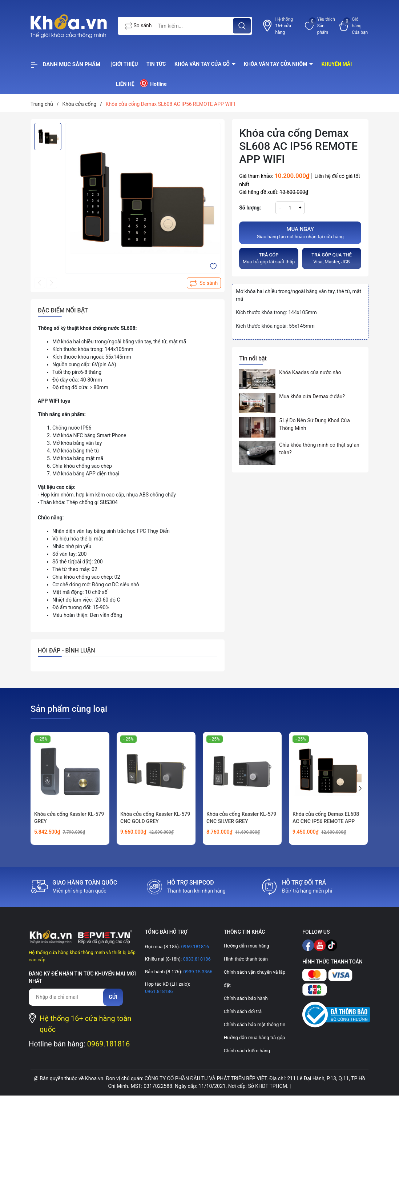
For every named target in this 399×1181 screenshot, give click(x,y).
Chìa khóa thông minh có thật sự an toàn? (319, 448)
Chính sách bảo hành (246, 998)
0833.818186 (196, 959)
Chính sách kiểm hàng (247, 1050)
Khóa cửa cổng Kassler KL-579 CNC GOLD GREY (155, 817)
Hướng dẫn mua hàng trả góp (254, 1037)
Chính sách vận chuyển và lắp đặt (255, 978)
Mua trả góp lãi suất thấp (269, 258)
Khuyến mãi (336, 64)
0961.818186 (159, 991)
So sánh (138, 26)
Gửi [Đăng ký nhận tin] (113, 997)
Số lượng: (250, 208)
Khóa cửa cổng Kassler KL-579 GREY (69, 817)
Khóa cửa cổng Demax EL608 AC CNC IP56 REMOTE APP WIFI (326, 821)
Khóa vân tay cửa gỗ (202, 64)
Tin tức (156, 64)
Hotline (152, 83)
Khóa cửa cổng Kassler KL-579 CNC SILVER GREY (241, 817)
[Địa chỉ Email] (69, 997)
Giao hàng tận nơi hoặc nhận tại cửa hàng (300, 232)
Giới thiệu (125, 64)
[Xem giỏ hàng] (353, 26)
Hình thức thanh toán (246, 959)
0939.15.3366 (197, 971)
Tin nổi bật (253, 358)
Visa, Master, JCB (331, 258)
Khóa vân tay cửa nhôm (276, 64)
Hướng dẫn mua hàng (246, 946)
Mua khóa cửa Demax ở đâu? (312, 396)
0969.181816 (108, 1044)
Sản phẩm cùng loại (69, 709)
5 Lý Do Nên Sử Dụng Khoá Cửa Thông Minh (314, 424)
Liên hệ (125, 84)
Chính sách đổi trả (243, 1011)
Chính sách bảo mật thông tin (254, 1024)
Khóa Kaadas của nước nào (310, 372)
